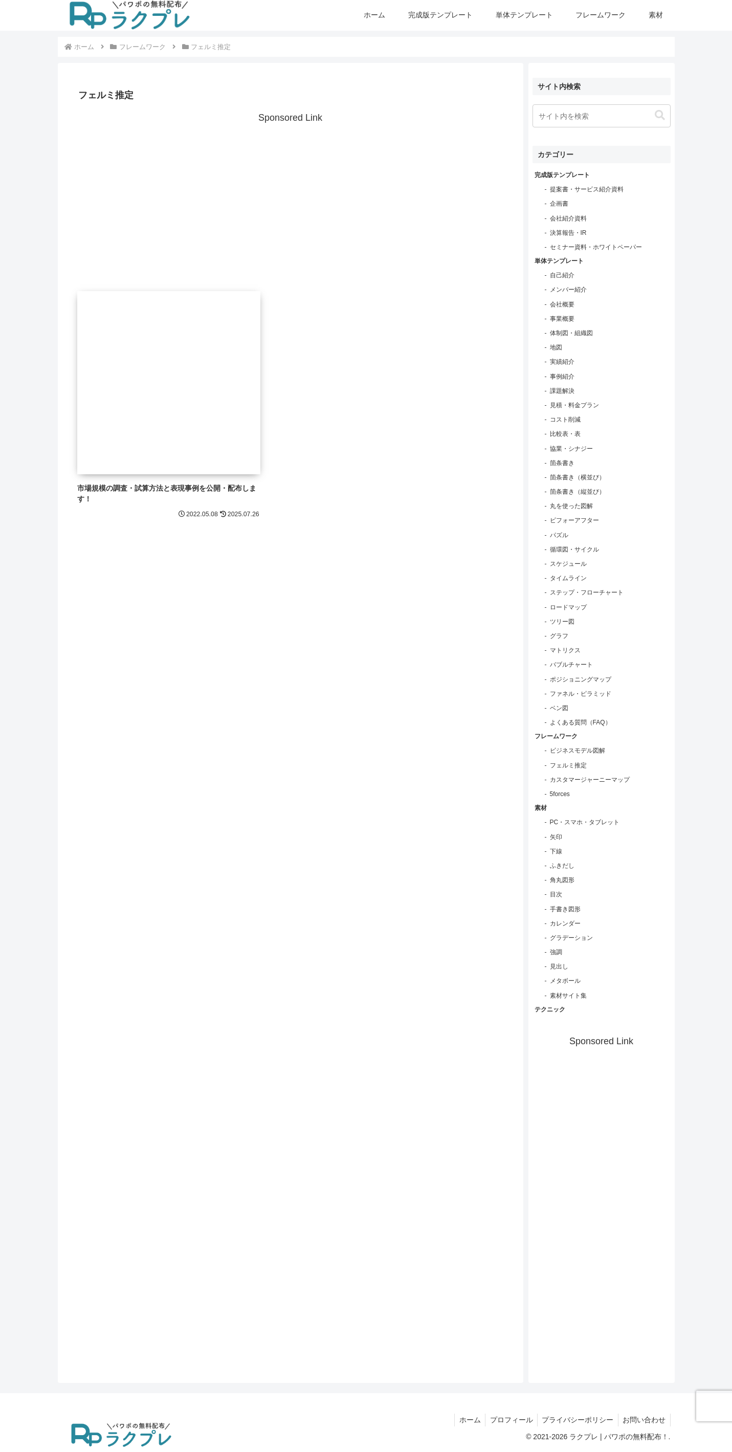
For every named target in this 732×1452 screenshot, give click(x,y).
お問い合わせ (643, 1420)
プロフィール (507, 1420)
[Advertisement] (290, 198)
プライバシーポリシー (575, 1420)
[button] (660, 115)
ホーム (464, 1420)
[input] (602, 115)
